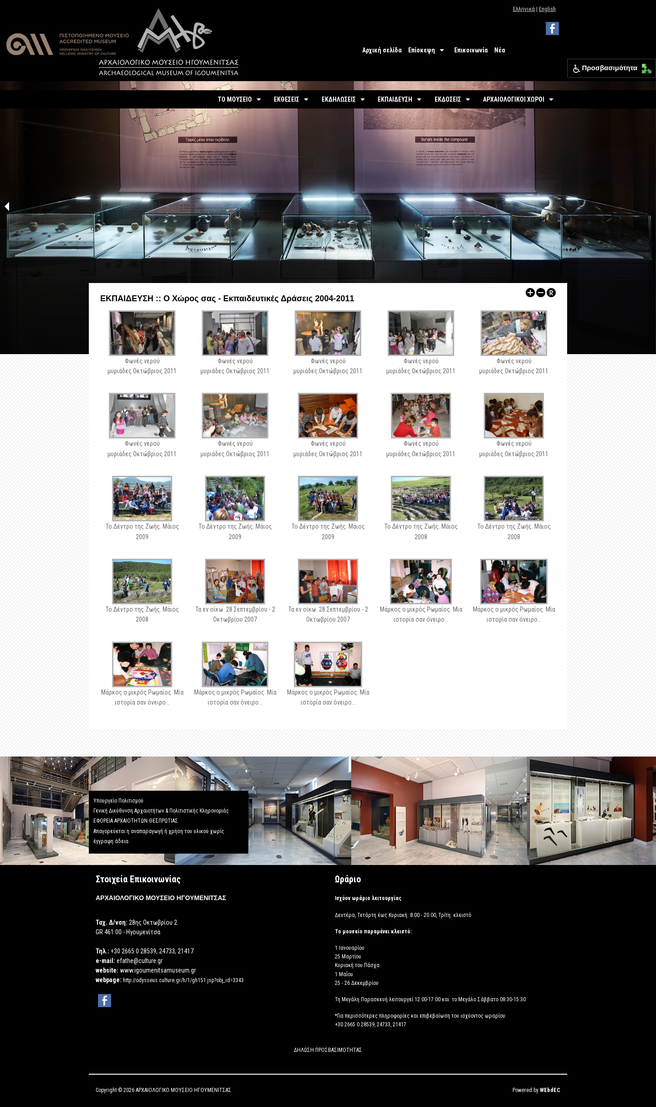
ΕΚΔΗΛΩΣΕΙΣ (339, 99)
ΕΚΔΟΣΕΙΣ (448, 99)
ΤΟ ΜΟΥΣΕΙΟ (235, 99)
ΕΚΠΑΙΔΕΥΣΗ (395, 99)
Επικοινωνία (471, 50)
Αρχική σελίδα (382, 50)
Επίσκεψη (421, 50)
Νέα (499, 50)
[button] (644, 66)
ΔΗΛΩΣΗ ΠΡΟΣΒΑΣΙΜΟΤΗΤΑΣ (328, 1050)
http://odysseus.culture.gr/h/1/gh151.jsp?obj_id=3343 (183, 980)
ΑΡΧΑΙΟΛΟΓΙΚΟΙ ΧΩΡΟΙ (513, 99)
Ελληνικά (524, 8)
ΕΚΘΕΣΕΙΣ (286, 99)
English (547, 8)
